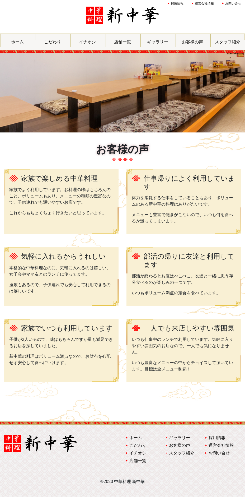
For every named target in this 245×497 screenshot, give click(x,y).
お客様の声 (192, 41)
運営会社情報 (204, 3)
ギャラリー (157, 41)
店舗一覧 (122, 41)
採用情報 (177, 3)
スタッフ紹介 (227, 41)
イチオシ (87, 41)
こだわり (52, 41)
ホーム (17, 41)
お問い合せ (233, 3)
